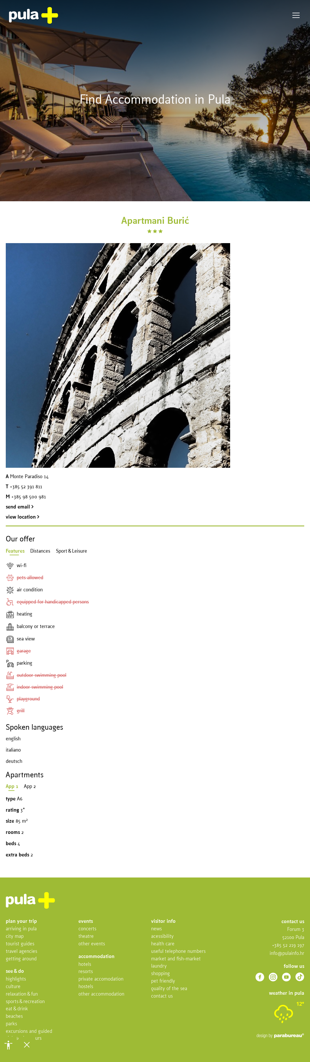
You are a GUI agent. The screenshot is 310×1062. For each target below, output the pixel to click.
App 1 (12, 786)
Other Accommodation (101, 994)
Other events (91, 944)
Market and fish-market (176, 959)
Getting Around (21, 959)
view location (23, 517)
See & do (15, 971)
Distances (40, 551)
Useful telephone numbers (178, 951)
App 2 (30, 786)
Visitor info (163, 921)
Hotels (84, 964)
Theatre (86, 936)
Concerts (87, 929)
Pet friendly (163, 981)
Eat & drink (17, 1009)
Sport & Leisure (71, 551)
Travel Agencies (21, 951)
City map (15, 936)
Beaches (14, 1016)
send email (20, 507)
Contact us (162, 996)
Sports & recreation (25, 1001)
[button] (8, 1045)
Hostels (85, 986)
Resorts (85, 971)
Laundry (159, 966)
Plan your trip (21, 921)
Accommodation (96, 956)
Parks (11, 1024)
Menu (296, 15)
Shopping (160, 973)
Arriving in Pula (21, 929)
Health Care (162, 944)
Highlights (16, 979)
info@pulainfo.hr (287, 953)
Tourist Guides (20, 944)
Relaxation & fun (22, 994)
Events (85, 921)
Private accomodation (100, 979)
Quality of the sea (169, 988)
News (156, 929)
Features (15, 551)
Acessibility (162, 936)
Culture (13, 986)
